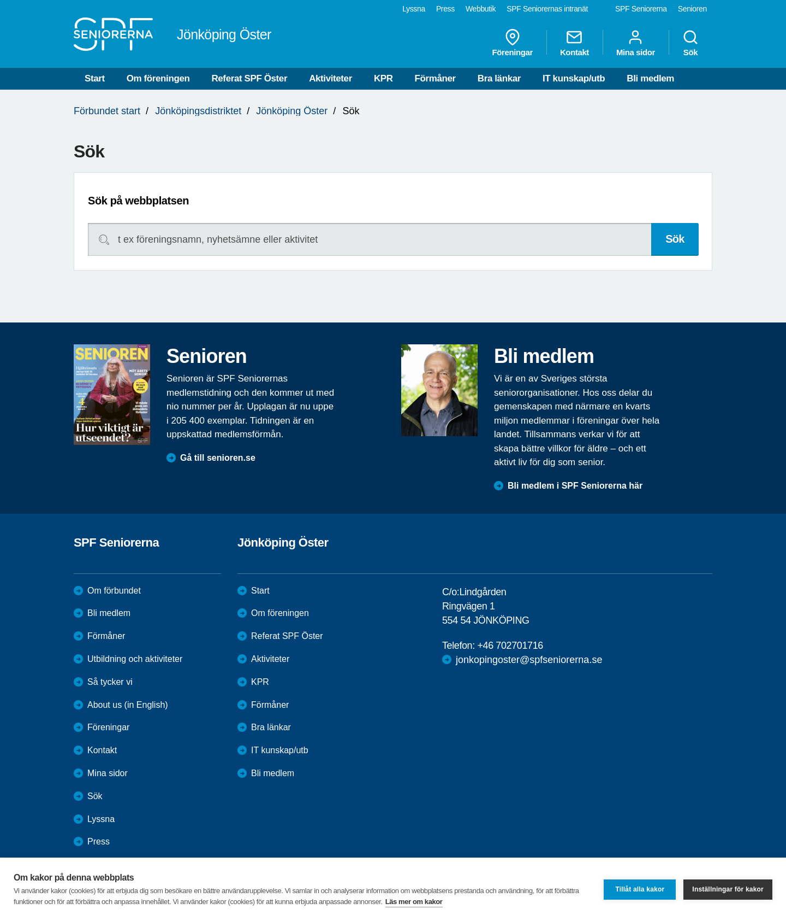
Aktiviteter (330, 78)
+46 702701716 (510, 645)
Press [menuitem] (445, 8)
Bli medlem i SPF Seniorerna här (575, 485)
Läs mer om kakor (414, 901)
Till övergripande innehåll (0, 0)
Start (95, 78)
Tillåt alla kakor (639, 889)
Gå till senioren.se (217, 457)
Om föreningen (158, 78)
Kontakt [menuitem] (574, 42)
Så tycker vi (110, 682)
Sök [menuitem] (690, 42)
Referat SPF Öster (249, 78)
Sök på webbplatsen (138, 201)
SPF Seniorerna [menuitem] (641, 8)
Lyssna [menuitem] (413, 8)
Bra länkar (499, 78)
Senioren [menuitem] (692, 8)
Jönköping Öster (291, 111)
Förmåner (435, 78)
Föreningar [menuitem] (512, 42)
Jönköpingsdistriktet (198, 111)
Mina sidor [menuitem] (635, 42)
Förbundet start (107, 111)
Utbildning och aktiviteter (134, 659)
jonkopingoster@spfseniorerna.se (529, 659)
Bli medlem (650, 78)
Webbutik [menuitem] (481, 8)
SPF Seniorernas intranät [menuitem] (547, 8)
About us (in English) (127, 704)
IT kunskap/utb (574, 78)
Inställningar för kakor (728, 889)
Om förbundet (114, 590)
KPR (383, 78)
